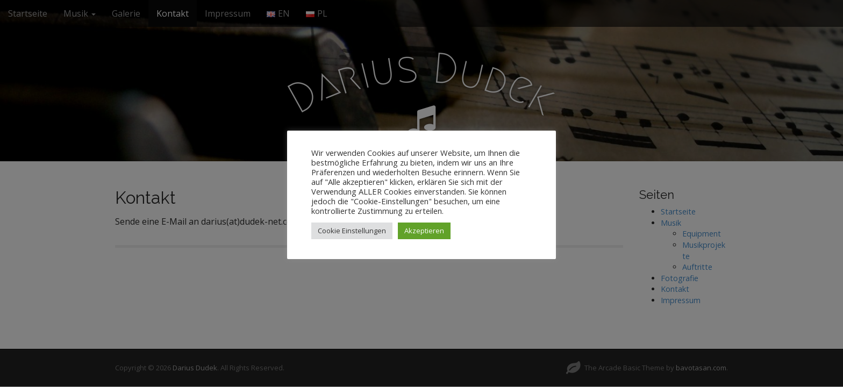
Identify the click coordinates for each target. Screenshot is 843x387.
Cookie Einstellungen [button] (352, 230)
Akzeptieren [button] (424, 230)
